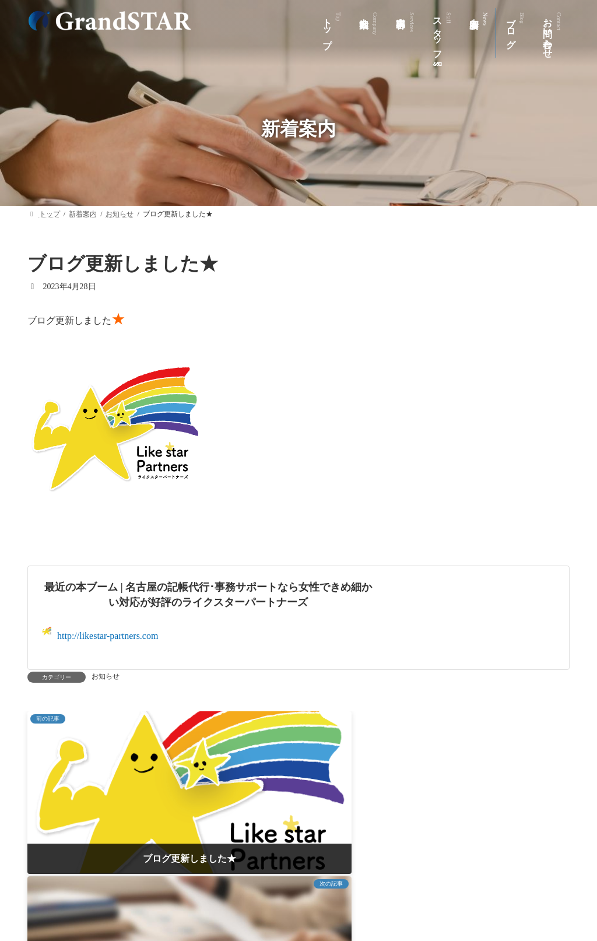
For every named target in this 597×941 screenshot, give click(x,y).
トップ (105, 888)
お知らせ (106, 676)
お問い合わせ (479, 888)
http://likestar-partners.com (100, 633)
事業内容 (221, 888)
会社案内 (161, 888)
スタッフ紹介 (290, 888)
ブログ (415, 888)
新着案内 (359, 888)
